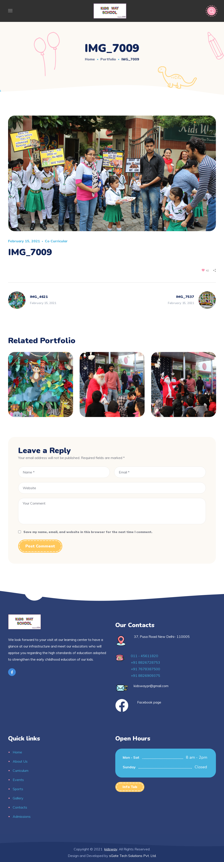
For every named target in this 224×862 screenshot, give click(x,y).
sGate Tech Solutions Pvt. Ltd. (132, 855)
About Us (20, 761)
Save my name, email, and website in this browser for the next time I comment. (87, 532)
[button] (129, 787)
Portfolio (108, 59)
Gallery (18, 798)
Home (90, 59)
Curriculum (20, 770)
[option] (40, 388)
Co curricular (56, 241)
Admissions (22, 816)
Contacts (20, 807)
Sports (18, 789)
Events (18, 780)
